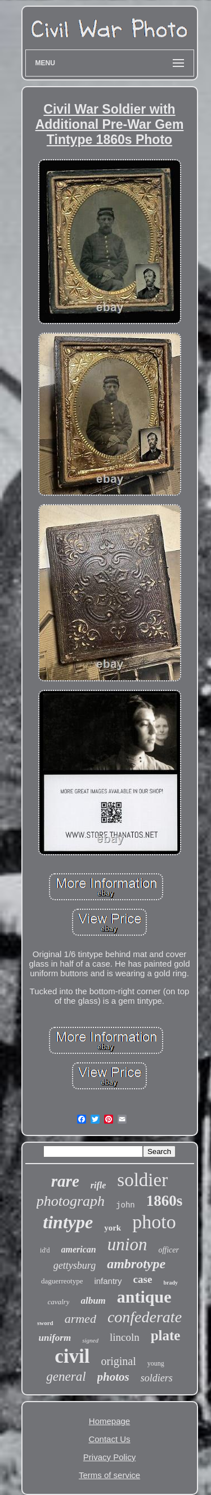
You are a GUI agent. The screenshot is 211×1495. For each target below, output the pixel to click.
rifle (98, 1185)
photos (113, 1377)
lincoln (125, 1337)
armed (80, 1319)
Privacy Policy (109, 1457)
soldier (142, 1180)
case (142, 1279)
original (118, 1361)
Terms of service (109, 1475)
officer (168, 1250)
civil (72, 1356)
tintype (68, 1222)
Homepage (109, 1421)
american (78, 1249)
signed (90, 1340)
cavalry (58, 1302)
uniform (55, 1337)
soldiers (157, 1378)
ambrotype (136, 1263)
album (92, 1300)
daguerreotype (62, 1281)
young (155, 1363)
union (127, 1244)
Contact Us (109, 1439)
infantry (108, 1281)
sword (45, 1322)
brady (170, 1282)
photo (154, 1221)
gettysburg (74, 1265)
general (66, 1377)
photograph (71, 1201)
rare (65, 1181)
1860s (164, 1200)
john (125, 1205)
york (112, 1227)
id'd (45, 1250)
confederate (144, 1317)
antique (144, 1296)
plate (166, 1335)
